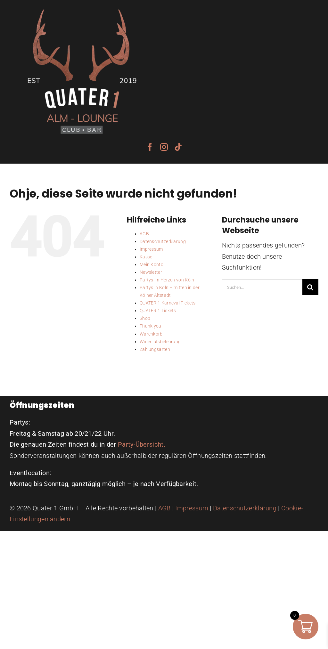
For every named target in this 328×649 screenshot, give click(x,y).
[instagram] (164, 147)
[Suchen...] (262, 287)
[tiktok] (178, 147)
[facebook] (150, 147)
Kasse (146, 256)
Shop (145, 318)
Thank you (150, 326)
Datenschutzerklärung (163, 241)
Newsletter (151, 272)
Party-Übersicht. (141, 444)
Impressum (151, 249)
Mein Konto (151, 264)
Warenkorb (151, 334)
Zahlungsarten (155, 349)
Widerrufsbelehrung (160, 341)
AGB (144, 233)
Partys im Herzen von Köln (167, 279)
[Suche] (310, 287)
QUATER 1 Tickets (158, 310)
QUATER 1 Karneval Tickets (168, 302)
